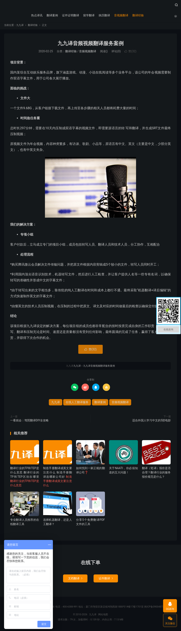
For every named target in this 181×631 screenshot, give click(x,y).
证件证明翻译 (70, 15)
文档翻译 (75, 579)
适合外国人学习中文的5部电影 (151, 421)
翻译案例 (52, 15)
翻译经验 (137, 15)
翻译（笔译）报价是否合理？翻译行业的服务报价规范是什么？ (156, 474)
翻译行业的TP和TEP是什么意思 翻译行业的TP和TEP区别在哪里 (24, 478)
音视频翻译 (121, 15)
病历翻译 (104, 15)
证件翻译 (106, 579)
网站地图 (103, 615)
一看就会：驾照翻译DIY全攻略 (29, 421)
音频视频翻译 (87, 52)
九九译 (90, 6)
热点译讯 (36, 15)
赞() (130, 52)
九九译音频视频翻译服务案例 (91, 45)
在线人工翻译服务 (77, 403)
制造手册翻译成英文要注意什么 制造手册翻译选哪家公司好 (57, 478)
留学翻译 (88, 15)
